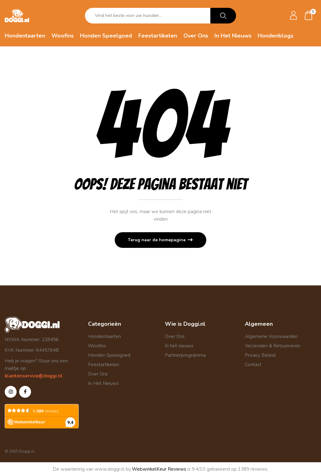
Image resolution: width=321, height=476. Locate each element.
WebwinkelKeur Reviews (159, 469)
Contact (253, 364)
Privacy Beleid (260, 355)
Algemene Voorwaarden (271, 336)
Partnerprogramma (185, 355)
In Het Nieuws (103, 383)
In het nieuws (179, 346)
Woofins (97, 346)
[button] (309, 15)
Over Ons (98, 374)
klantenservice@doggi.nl (34, 376)
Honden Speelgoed (109, 355)
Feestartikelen (103, 364)
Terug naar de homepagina (157, 240)
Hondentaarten (104, 336)
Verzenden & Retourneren (272, 346)
